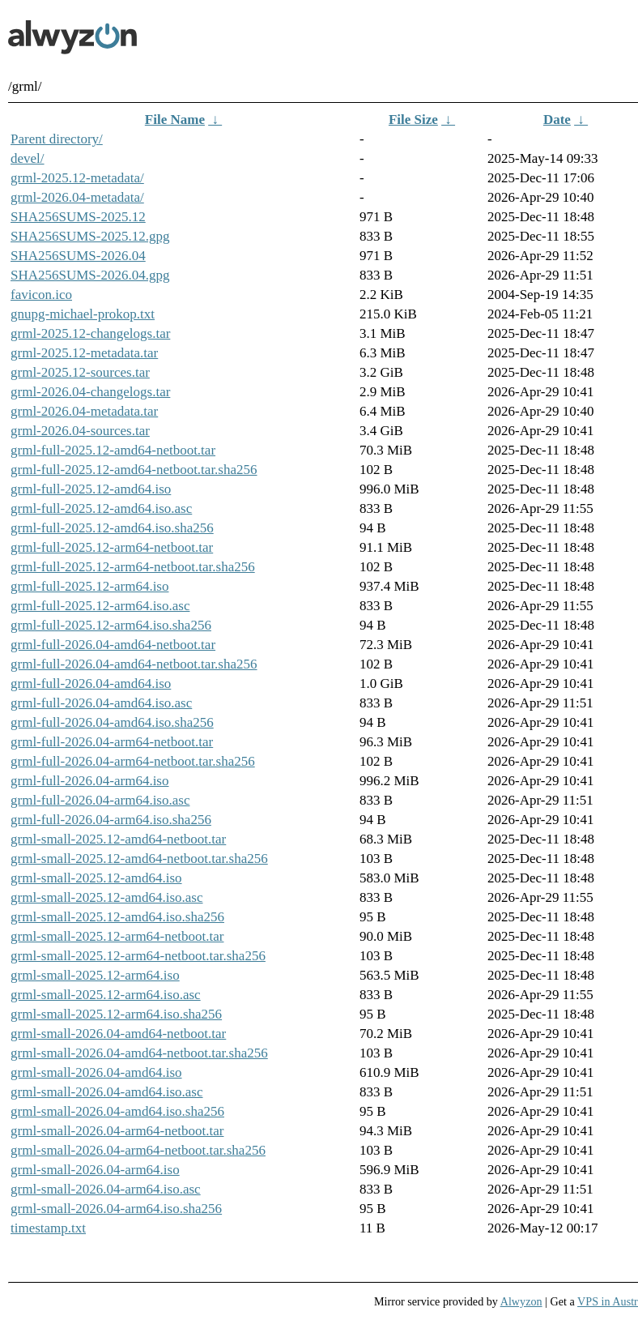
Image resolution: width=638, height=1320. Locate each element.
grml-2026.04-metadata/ (77, 197)
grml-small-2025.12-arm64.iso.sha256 (116, 1014)
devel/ (28, 158)
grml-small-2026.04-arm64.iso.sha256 (116, 1208)
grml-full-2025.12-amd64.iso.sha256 (112, 528)
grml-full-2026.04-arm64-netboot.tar (112, 742)
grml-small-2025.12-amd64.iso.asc (107, 897)
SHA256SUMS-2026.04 (78, 255)
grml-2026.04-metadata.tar (84, 411)
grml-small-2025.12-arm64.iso (95, 975)
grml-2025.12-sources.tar (80, 372)
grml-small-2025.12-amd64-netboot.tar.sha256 (139, 858)
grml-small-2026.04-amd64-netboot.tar (118, 1033)
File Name (175, 119)
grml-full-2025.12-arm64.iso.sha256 (111, 625)
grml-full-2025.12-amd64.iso (91, 489)
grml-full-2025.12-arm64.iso (89, 586)
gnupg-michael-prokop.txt (83, 314)
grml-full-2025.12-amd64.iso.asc (101, 508)
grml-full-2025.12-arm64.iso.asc (100, 605)
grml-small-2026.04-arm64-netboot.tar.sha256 (138, 1150)
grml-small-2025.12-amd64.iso (96, 878)
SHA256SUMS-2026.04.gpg (90, 275)
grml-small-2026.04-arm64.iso (95, 1169)
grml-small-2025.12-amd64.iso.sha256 (117, 917)
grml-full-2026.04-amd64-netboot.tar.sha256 (134, 664)
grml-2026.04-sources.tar (80, 430)
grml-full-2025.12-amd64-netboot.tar (113, 450)
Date (557, 119)
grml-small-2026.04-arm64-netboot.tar (117, 1130)
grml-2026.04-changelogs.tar (90, 391)
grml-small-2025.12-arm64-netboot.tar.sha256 (138, 955)
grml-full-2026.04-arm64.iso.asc (100, 800)
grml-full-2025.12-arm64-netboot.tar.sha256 (133, 567)
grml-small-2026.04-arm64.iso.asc (106, 1189)
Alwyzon (521, 1301)
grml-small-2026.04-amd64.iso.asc (107, 1092)
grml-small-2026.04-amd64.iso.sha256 (117, 1111)
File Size (413, 119)
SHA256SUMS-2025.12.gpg (90, 236)
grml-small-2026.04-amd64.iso (96, 1072)
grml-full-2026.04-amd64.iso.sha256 (112, 722)
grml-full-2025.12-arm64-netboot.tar (112, 547)
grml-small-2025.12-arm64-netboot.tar (117, 936)
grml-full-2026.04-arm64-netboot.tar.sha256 (133, 761)
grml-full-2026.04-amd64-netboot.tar (113, 644)
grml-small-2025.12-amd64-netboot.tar (118, 839)
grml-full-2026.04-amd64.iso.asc (101, 703)
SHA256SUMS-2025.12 (78, 216)
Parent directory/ (57, 139)
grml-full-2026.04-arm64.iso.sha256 (111, 819)
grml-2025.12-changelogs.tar (90, 333)
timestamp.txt (48, 1228)
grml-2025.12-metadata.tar (84, 353)
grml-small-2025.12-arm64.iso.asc (106, 994)
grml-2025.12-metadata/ (77, 178)
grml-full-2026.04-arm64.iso (89, 780)
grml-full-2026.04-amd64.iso (91, 683)
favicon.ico (41, 294)
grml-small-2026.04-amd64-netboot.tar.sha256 (139, 1053)
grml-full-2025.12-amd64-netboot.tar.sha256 (134, 469)
